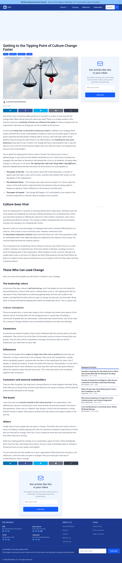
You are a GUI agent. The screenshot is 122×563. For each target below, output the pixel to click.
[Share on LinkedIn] (10, 110)
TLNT (4, 535)
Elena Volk (84, 376)
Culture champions (13, 307)
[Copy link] (71, 110)
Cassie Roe (84, 393)
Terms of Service (98, 530)
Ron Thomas (85, 384)
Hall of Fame (67, 542)
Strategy (29, 54)
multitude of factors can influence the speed (37, 122)
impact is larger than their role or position (43, 354)
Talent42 (35, 535)
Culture (6, 54)
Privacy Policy (97, 526)
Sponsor (65, 530)
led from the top (35, 288)
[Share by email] (56, 110)
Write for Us (67, 538)
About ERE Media (68, 526)
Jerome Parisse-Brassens (17, 102)
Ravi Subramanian (87, 402)
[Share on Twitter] (40, 110)
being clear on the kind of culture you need (31, 130)
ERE (3, 526)
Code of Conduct (98, 534)
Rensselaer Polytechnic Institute (19, 234)
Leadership (13, 54)
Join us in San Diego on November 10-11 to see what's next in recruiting (61, 2)
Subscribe (40, 509)
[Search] (117, 7)
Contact (65, 534)
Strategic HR (21, 54)
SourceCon (36, 526)
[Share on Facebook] (25, 110)
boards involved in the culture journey (36, 402)
